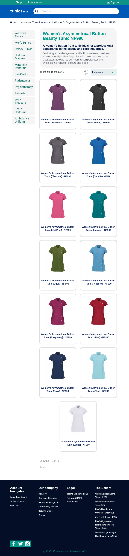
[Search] (76, 11)
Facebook (13, 544)
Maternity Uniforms (21, 66)
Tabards (20, 93)
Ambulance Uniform (22, 120)
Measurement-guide (48, 502)
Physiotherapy (24, 86)
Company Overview (47, 498)
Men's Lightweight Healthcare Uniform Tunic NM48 (104, 525)
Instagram (27, 544)
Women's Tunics (20, 34)
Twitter (20, 544)
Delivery (42, 493)
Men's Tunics (23, 42)
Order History (17, 501)
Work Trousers (20, 101)
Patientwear (22, 80)
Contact (42, 515)
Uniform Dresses (20, 57)
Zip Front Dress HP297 (106, 517)
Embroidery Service (48, 506)
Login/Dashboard (18, 497)
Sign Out (14, 505)
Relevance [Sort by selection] (103, 72)
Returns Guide (45, 511)
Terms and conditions (77, 493)
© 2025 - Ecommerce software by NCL (64, 551)
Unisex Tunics (23, 49)
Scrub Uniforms (20, 110)
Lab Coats (21, 74)
